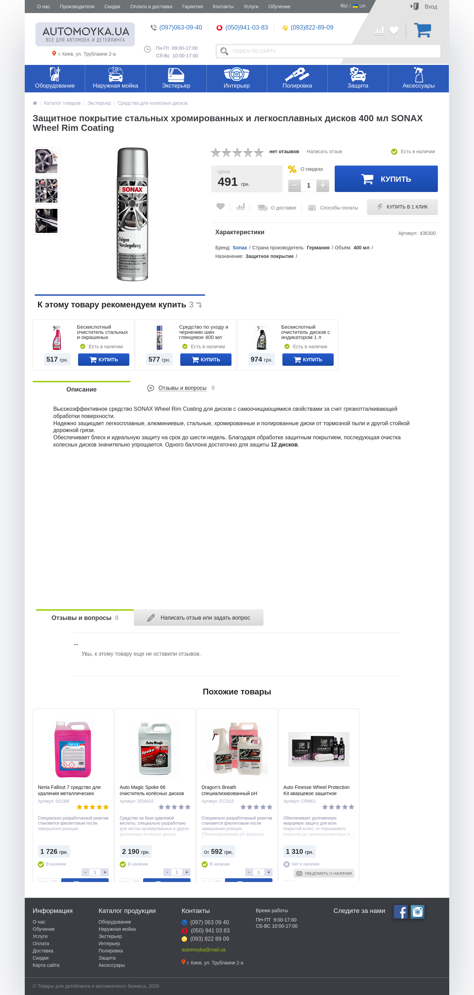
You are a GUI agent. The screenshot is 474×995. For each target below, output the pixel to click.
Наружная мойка (115, 85)
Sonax (240, 247)
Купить (386, 178)
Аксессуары (419, 85)
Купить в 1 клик (402, 207)
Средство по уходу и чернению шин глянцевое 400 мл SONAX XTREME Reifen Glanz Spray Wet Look (203, 339)
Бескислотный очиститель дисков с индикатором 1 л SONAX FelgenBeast (305, 334)
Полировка (297, 85)
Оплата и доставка (151, 6)
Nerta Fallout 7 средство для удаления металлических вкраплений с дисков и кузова (71, 793)
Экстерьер (176, 85)
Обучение (279, 6)
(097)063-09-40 (176, 27)
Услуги (251, 6)
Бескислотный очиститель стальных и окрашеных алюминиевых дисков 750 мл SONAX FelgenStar (103, 339)
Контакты (223, 6)
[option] (46, 161)
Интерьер (237, 85)
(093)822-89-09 (307, 27)
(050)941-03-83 (242, 27)
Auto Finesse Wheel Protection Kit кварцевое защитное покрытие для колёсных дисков (318, 793)
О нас (43, 6)
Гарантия (192, 6)
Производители (77, 6)
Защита (357, 85)
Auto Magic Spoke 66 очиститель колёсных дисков (152, 790)
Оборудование (55, 85)
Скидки (112, 6)
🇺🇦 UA (359, 5)
